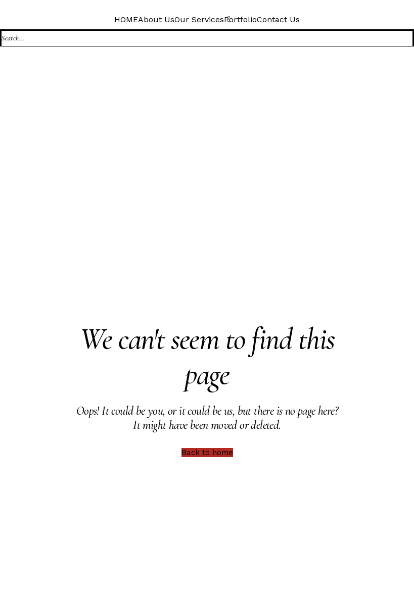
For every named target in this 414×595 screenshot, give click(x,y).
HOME (126, 19)
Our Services (199, 19)
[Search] (207, 37)
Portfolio (240, 19)
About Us (156, 19)
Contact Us (278, 19)
